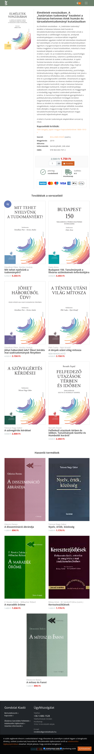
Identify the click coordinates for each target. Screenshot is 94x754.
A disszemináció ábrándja (25, 525)
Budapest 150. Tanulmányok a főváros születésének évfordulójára (69, 270)
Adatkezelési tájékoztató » (14, 723)
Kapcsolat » (8, 715)
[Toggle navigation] (86, 3)
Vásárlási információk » (13, 726)
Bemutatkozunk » (11, 713)
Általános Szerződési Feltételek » (17, 721)
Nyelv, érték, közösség (69, 525)
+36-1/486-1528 (42, 715)
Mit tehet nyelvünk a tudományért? (25, 270)
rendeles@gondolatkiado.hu (45, 732)
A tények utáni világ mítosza (69, 349)
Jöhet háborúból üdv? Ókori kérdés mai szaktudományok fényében (25, 350)
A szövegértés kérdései (25, 429)
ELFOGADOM (84, 749)
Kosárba (68, 163)
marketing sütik (69, 748)
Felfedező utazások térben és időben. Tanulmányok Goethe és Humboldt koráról (69, 432)
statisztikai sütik (53, 748)
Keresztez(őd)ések (69, 603)
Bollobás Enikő (57, 137)
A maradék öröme (25, 603)
